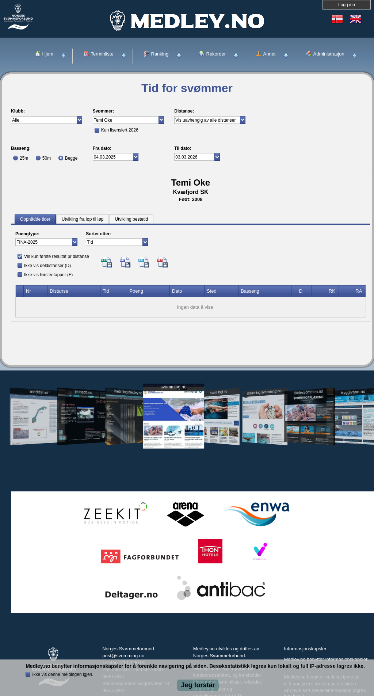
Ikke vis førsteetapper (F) (48, 274)
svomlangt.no (218, 392)
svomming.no (173, 387)
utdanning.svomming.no (264, 392)
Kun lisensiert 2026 (119, 130)
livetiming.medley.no (128, 392)
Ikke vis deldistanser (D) (47, 265)
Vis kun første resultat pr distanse (56, 256)
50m (46, 158)
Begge (71, 158)
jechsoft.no (83, 392)
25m (24, 158)
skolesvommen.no (308, 392)
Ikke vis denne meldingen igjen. (62, 674)
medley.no (38, 392)
